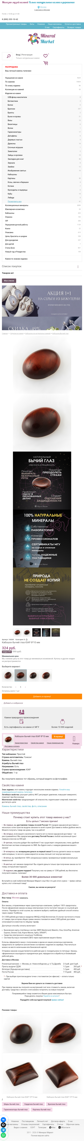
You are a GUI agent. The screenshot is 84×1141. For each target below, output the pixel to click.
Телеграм (42, 1127)
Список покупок (11, 266)
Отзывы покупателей (30, 1124)
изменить (24, 898)
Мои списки (9, 281)
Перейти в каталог (51, 996)
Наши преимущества (55, 743)
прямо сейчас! (58, 1000)
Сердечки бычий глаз (33, 1104)
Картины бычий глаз (41, 1110)
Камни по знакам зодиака (16, 259)
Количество (7, 687)
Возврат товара (74, 27)
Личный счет (42, 1121)
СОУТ (32, 1127)
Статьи (60, 1124)
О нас (47, 27)
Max (52, 1127)
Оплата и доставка (73, 24)
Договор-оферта (58, 1121)
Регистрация (27, 55)
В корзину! (58, 737)
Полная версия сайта (40, 1136)
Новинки (41, 24)
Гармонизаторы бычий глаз (16, 1110)
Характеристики (21, 743)
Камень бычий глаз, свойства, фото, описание (24, 806)
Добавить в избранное (13, 703)
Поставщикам (28, 1121)
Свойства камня (37, 743)
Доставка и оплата (12, 746)
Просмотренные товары (16, 24)
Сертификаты (58, 27)
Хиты (32, 24)
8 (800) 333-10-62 (10, 19)
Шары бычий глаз (11, 1104)
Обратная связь (73, 1124)
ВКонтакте (64, 1127)
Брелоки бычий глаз (56, 1104)
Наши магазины (55, 24)
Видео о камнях (20, 1127)
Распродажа (11, 67)
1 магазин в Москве (42, 10)
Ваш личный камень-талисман (18, 71)
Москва (43, 7)
